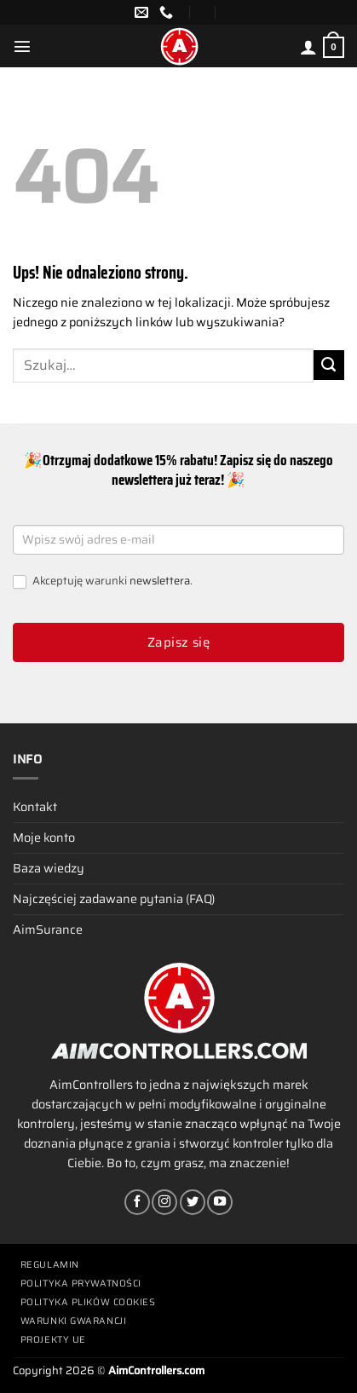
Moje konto (44, 837)
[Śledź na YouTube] (220, 1202)
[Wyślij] (329, 365)
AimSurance (48, 929)
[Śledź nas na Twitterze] (192, 1202)
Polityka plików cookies (88, 1302)
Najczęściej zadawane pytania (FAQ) (114, 898)
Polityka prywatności (80, 1283)
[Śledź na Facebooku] (137, 1202)
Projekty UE (53, 1340)
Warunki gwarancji (73, 1321)
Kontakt (35, 806)
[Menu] (22, 46)
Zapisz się (178, 642)
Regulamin (49, 1265)
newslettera (160, 581)
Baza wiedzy (48, 868)
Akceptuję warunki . (103, 581)
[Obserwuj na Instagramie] (164, 1202)
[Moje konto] (308, 47)
